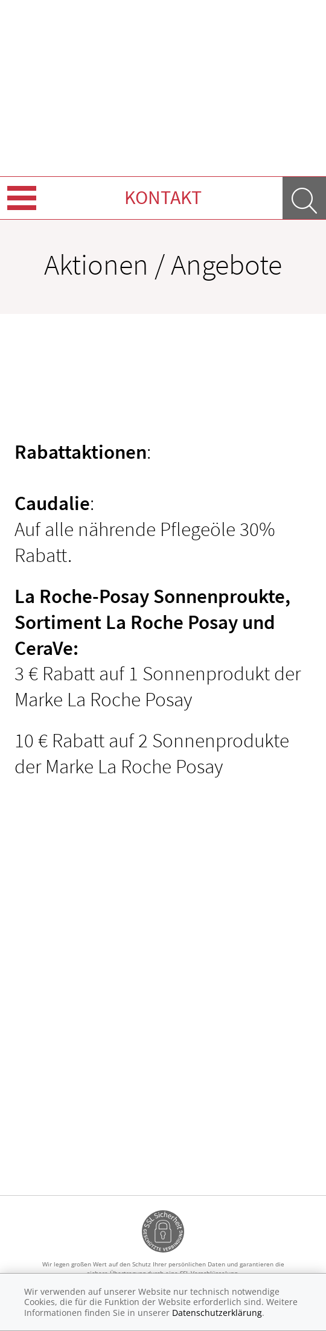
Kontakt (163, 197)
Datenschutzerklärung (217, 1312)
